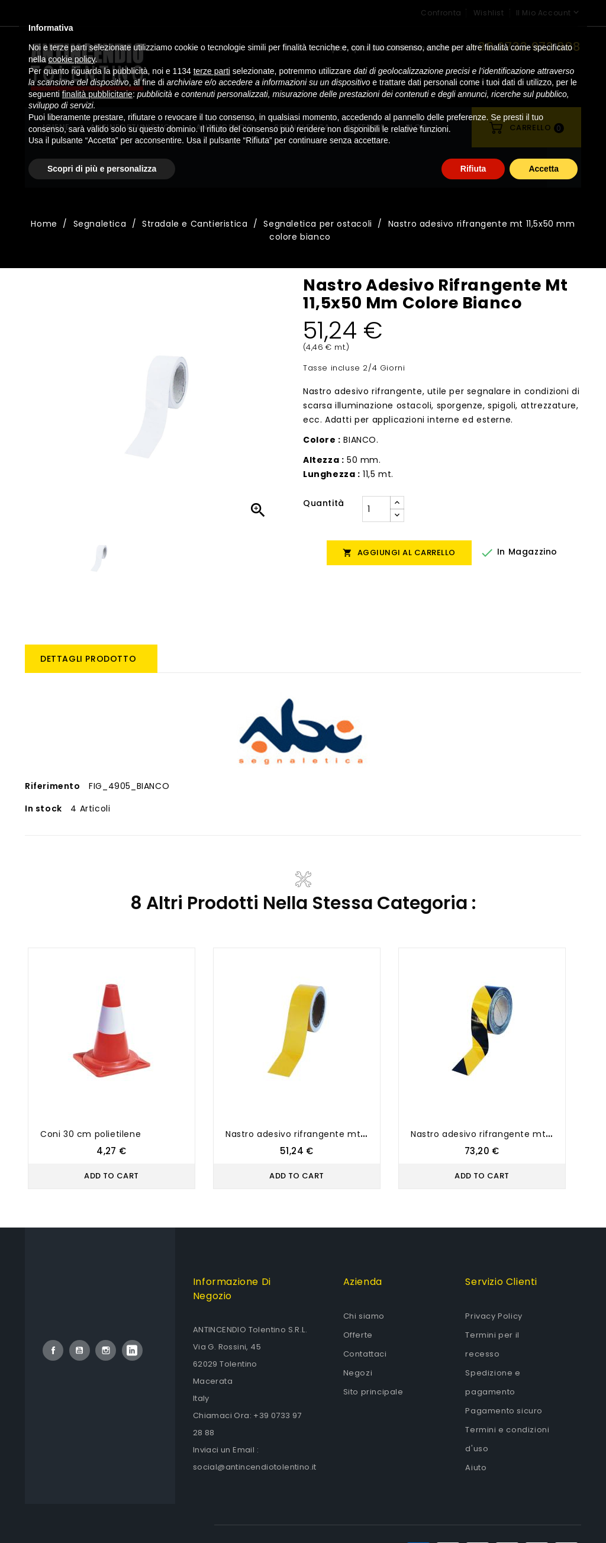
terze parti (212, 1413)
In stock (43, 808)
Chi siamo (364, 1316)
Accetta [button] (543, 1510)
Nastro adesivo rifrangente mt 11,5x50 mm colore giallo (347, 1134)
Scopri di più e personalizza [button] (101, 1510)
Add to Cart (111, 1175)
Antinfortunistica (133, 127)
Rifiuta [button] (473, 1510)
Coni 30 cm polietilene (90, 1134)
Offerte (358, 1335)
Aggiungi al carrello (399, 552)
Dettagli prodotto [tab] (88, 659)
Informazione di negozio (232, 1289)
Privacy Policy (493, 1316)
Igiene (56, 127)
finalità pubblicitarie (97, 1436)
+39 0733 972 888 (525, 46)
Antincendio (224, 127)
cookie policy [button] (71, 1401)
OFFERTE (367, 127)
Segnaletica (302, 127)
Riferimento (52, 786)
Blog (416, 127)
